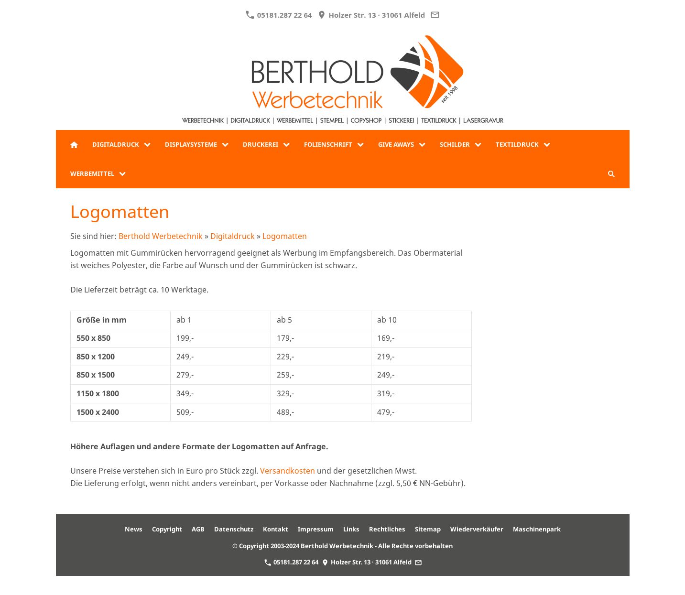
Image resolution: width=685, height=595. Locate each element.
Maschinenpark (537, 529)
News (133, 529)
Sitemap (428, 529)
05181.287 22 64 (279, 15)
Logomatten (284, 236)
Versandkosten (287, 470)
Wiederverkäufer (476, 529)
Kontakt (275, 529)
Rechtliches (387, 529)
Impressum (316, 529)
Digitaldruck (232, 236)
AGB (198, 529)
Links (351, 529)
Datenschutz (233, 529)
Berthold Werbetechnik (161, 236)
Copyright (167, 529)
